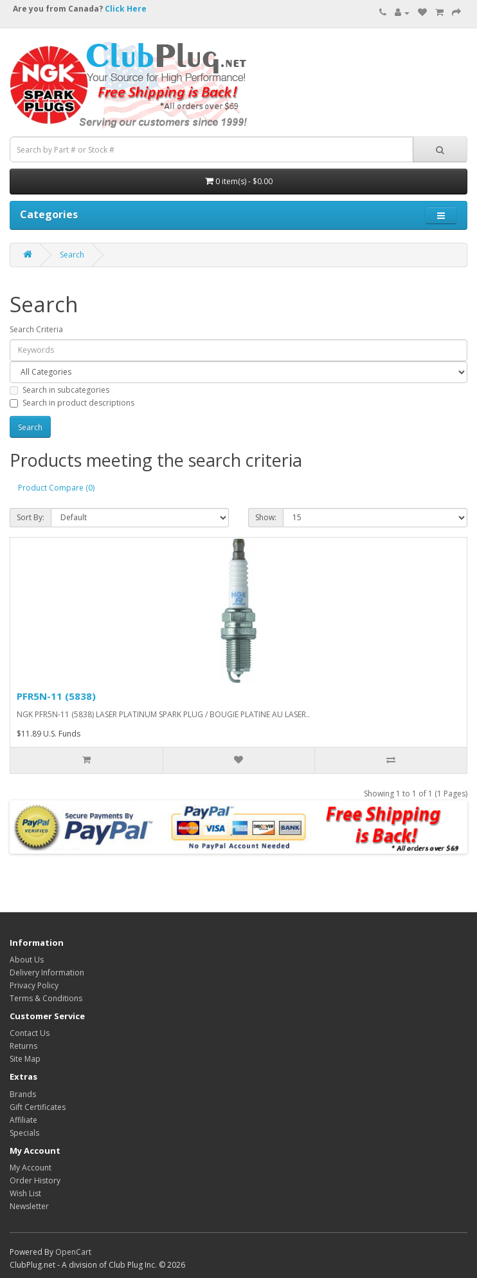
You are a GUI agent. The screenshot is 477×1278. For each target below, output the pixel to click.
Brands (23, 1094)
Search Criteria (36, 329)
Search (72, 254)
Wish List (25, 1193)
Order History (35, 1180)
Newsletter (29, 1206)
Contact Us (30, 1033)
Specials (24, 1132)
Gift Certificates (38, 1107)
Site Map (25, 1058)
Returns (23, 1045)
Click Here (126, 8)
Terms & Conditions (46, 998)
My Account (30, 1167)
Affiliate (23, 1119)
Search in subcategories (59, 389)
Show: (265, 517)
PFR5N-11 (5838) (56, 696)
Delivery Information (47, 972)
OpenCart (73, 1251)
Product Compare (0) (56, 487)
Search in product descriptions (72, 402)
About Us (27, 959)
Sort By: (30, 517)
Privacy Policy (34, 985)
